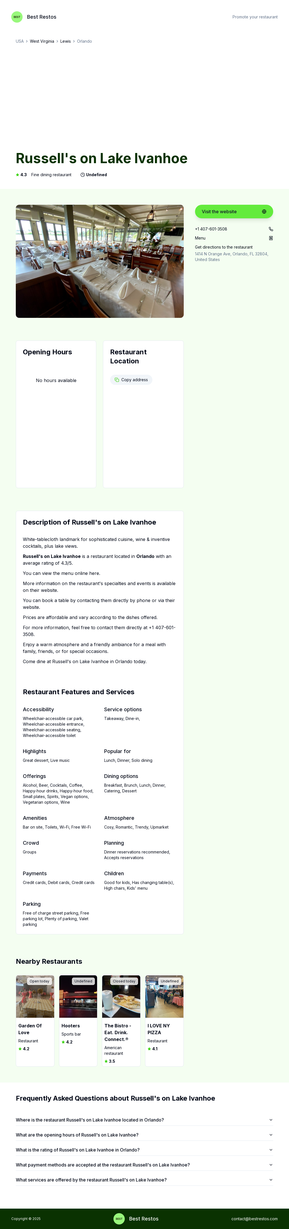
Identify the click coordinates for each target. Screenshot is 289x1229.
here (94, 573)
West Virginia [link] (42, 41)
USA (20, 41)
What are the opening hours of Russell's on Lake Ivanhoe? (144, 1135)
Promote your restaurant (255, 16)
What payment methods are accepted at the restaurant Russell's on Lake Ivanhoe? (144, 1165)
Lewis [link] (65, 41)
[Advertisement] (144, 97)
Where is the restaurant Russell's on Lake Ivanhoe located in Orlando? (144, 1120)
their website (43, 590)
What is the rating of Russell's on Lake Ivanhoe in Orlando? (144, 1150)
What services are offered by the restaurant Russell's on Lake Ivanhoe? (144, 1180)
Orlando (84, 41)
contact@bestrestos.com (254, 1218)
